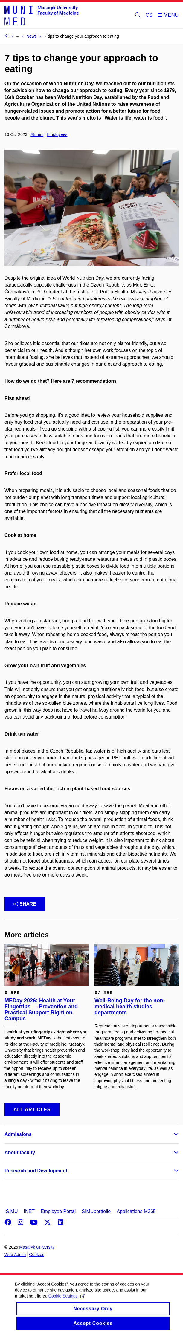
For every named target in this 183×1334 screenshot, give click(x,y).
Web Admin (15, 1254)
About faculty (19, 1152)
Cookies (36, 1254)
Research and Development (35, 1170)
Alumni (36, 134)
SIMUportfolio (96, 1211)
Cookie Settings (66, 1301)
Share (24, 903)
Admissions (18, 1134)
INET (29, 1211)
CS (149, 15)
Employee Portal (58, 1211)
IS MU (11, 1211)
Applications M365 (136, 1211)
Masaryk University (36, 1247)
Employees (57, 134)
